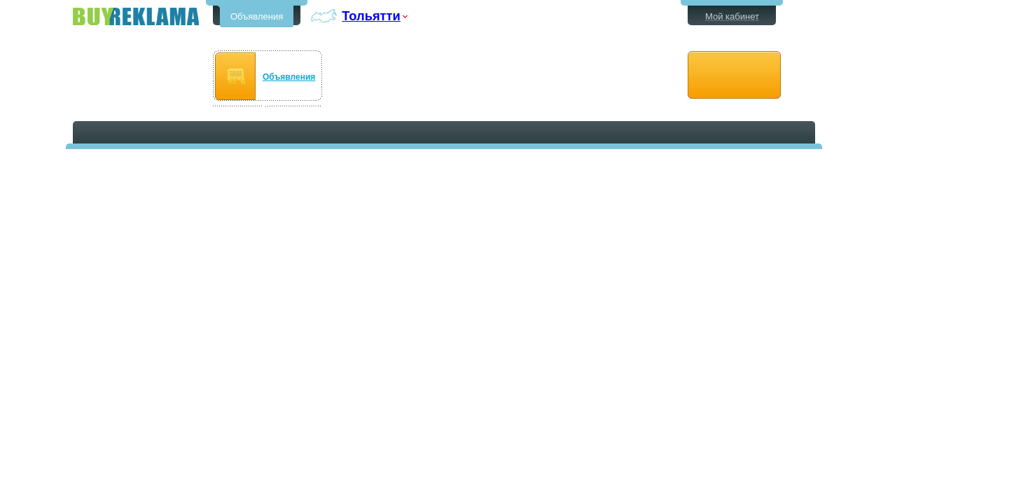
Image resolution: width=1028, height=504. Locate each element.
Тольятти (371, 15)
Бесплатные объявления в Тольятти (136, 16)
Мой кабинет (732, 16)
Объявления (256, 16)
